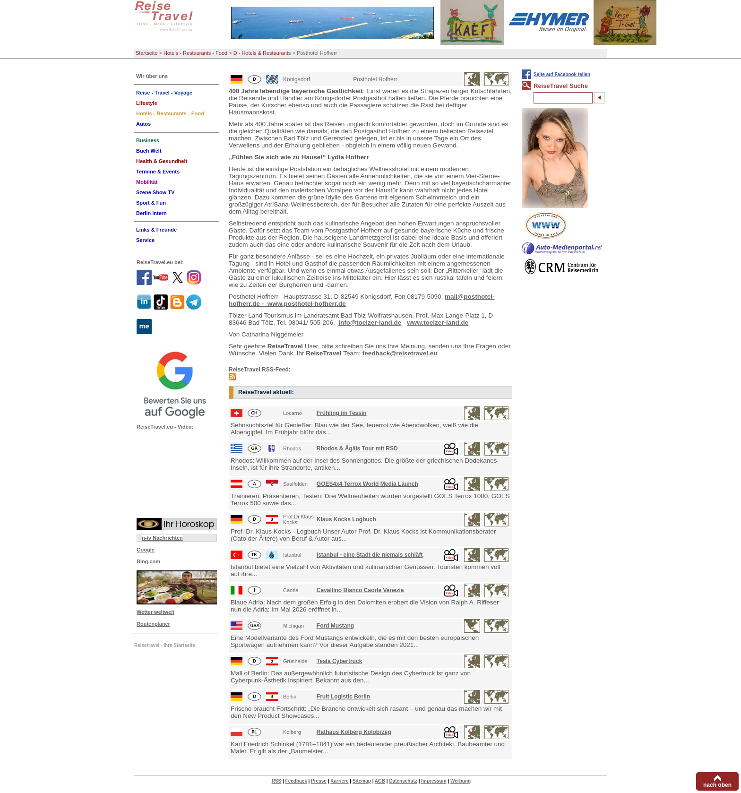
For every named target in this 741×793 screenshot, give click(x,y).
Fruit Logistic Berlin (343, 696)
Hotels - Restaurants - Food (195, 53)
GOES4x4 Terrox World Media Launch (367, 484)
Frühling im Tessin (342, 413)
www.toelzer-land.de (437, 322)
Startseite (146, 53)
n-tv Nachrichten (162, 538)
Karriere (339, 781)
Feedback (296, 781)
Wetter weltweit (155, 612)
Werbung (460, 781)
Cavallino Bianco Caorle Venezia (360, 590)
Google (146, 549)
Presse (319, 781)
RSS (277, 781)
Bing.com (148, 561)
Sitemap (362, 781)
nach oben (717, 785)
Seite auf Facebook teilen (562, 74)
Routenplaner (153, 624)
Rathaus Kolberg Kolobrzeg (354, 732)
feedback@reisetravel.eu (400, 353)
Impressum (433, 781)
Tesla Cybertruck (339, 661)
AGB (380, 781)
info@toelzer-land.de (369, 322)
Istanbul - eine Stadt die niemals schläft (370, 555)
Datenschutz (403, 781)
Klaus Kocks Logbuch (346, 519)
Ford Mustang (335, 625)
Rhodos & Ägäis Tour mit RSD (357, 448)
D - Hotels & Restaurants (262, 53)
